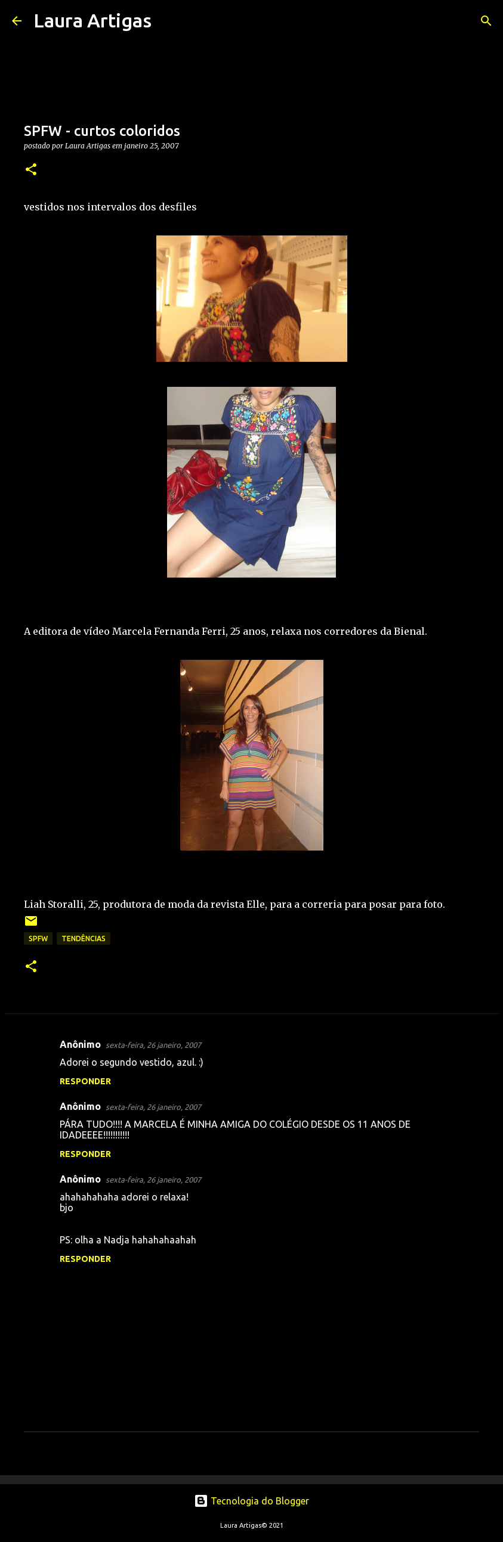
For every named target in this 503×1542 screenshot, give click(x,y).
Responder (85, 1081)
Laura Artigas (92, 20)
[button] (31, 170)
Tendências (83, 938)
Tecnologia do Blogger (251, 1501)
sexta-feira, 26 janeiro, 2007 (153, 1045)
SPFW (38, 938)
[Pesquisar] (168, 21)
